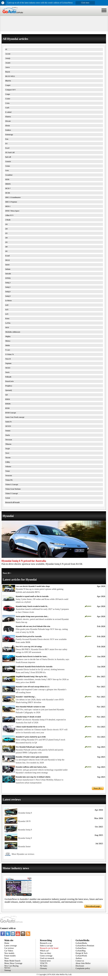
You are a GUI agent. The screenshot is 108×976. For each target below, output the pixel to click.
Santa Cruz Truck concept (14, 417)
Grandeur (9, 175)
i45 (6, 251)
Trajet (7, 449)
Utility (7, 462)
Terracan (8, 440)
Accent (7, 54)
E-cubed (8, 112)
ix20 (6, 305)
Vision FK (9, 480)
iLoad (7, 256)
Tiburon (8, 444)
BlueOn (8, 81)
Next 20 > (7, 573)
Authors (79, 958)
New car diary (45, 953)
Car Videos (8, 951)
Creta (7, 103)
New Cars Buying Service (11, 967)
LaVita (7, 323)
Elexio (7, 126)
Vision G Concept (11, 484)
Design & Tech (81, 953)
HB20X (8, 184)
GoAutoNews (81, 948)
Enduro (8, 130)
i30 (6, 238)
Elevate (8, 121)
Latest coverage (10, 946)
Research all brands (12, 502)
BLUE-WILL (10, 76)
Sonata (7, 431)
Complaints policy (83, 968)
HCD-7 (8, 188)
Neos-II (8, 359)
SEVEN (8, 426)
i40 (6, 247)
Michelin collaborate (12, 332)
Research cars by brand (49, 948)
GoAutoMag (81, 951)
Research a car (45, 943)
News (6, 958)
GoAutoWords (81, 956)
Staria (7, 435)
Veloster (8, 467)
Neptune (8, 363)
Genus (7, 166)
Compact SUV (10, 90)
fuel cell (8, 157)
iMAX (7, 260)
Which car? (44, 951)
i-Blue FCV (9, 215)
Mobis (7, 345)
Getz (7, 170)
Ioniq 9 (7, 296)
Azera (7, 67)
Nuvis (7, 372)
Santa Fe (8, 422)
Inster (7, 265)
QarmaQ (8, 390)
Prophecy (8, 386)
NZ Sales (43, 966)
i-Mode (8, 220)
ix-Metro (8, 301)
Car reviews (9, 948)
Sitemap (7, 970)
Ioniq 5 (7, 287)
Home (6, 943)
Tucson (7, 458)
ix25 (6, 310)
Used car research (47, 958)
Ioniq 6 (7, 292)
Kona (7, 318)
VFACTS (43, 963)
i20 (6, 229)
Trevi (7, 453)
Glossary (43, 968)
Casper (8, 85)
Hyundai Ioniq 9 (25, 813)
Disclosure (80, 966)
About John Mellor (83, 963)
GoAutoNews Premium (85, 946)
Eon (6, 139)
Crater (7, 99)
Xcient (7, 498)
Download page (93, 906)
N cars (7, 350)
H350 (7, 179)
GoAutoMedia (81, 943)
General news (45, 961)
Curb (7, 108)
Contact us (80, 961)
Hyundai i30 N (24, 821)
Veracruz (8, 476)
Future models (10, 956)
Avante (7, 63)
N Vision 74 (9, 354)
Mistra (7, 341)
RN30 (7, 408)
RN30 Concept (10, 413)
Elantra (8, 117)
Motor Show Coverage (13, 963)
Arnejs (7, 58)
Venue (7, 471)
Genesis (8, 161)
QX (6, 395)
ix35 (6, 314)
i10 (6, 224)
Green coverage (46, 956)
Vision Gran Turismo (13, 489)
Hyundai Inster (24, 846)
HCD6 (7, 193)
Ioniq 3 (7, 283)
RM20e (8, 404)
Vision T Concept (11, 493)
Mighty (8, 336)
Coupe (7, 94)
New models (9, 953)
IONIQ (8, 278)
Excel (7, 148)
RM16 (7, 399)
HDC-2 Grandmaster (13, 197)
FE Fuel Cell (9, 153)
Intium (7, 269)
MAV (7, 327)
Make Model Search (12, 961)
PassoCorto (9, 381)
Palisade (8, 377)
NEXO (7, 368)
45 (6, 49)
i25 (6, 233)
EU (6, 144)
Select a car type (46, 946)
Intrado (8, 274)
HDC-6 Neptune (11, 202)
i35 (6, 242)
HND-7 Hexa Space (12, 211)
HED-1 (7, 206)
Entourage (9, 135)
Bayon (7, 72)
